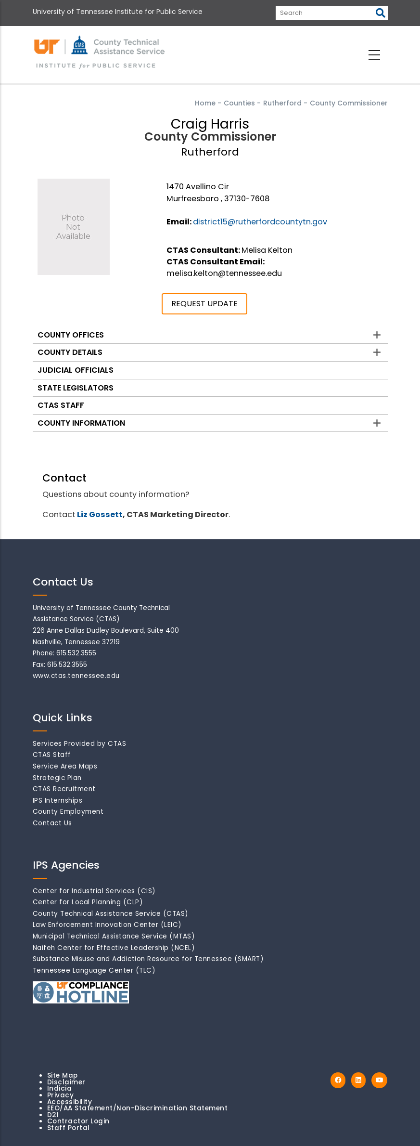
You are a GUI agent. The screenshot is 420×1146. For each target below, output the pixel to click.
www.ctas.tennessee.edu (76, 675)
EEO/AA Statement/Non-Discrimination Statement (137, 1108)
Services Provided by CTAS (80, 743)
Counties (239, 103)
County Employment (68, 811)
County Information (81, 423)
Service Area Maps (65, 766)
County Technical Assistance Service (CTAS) (111, 913)
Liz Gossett (100, 514)
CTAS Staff (61, 405)
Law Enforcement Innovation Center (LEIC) (107, 924)
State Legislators (76, 387)
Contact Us (52, 823)
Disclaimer (66, 1082)
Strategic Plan (57, 777)
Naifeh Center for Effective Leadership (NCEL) (114, 947)
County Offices (71, 334)
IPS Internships (58, 800)
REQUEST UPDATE (204, 303)
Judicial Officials (76, 370)
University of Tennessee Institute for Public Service (118, 11)
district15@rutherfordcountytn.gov (260, 221)
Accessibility (69, 1102)
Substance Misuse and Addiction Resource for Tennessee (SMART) (148, 959)
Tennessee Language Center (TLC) (94, 970)
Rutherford (282, 103)
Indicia (59, 1088)
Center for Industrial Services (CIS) (94, 891)
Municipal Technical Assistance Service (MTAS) (114, 936)
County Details (70, 352)
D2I (53, 1115)
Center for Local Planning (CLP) (88, 902)
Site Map (62, 1075)
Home (205, 103)
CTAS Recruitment (64, 789)
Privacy (60, 1095)
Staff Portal (68, 1128)
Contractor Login (78, 1121)
